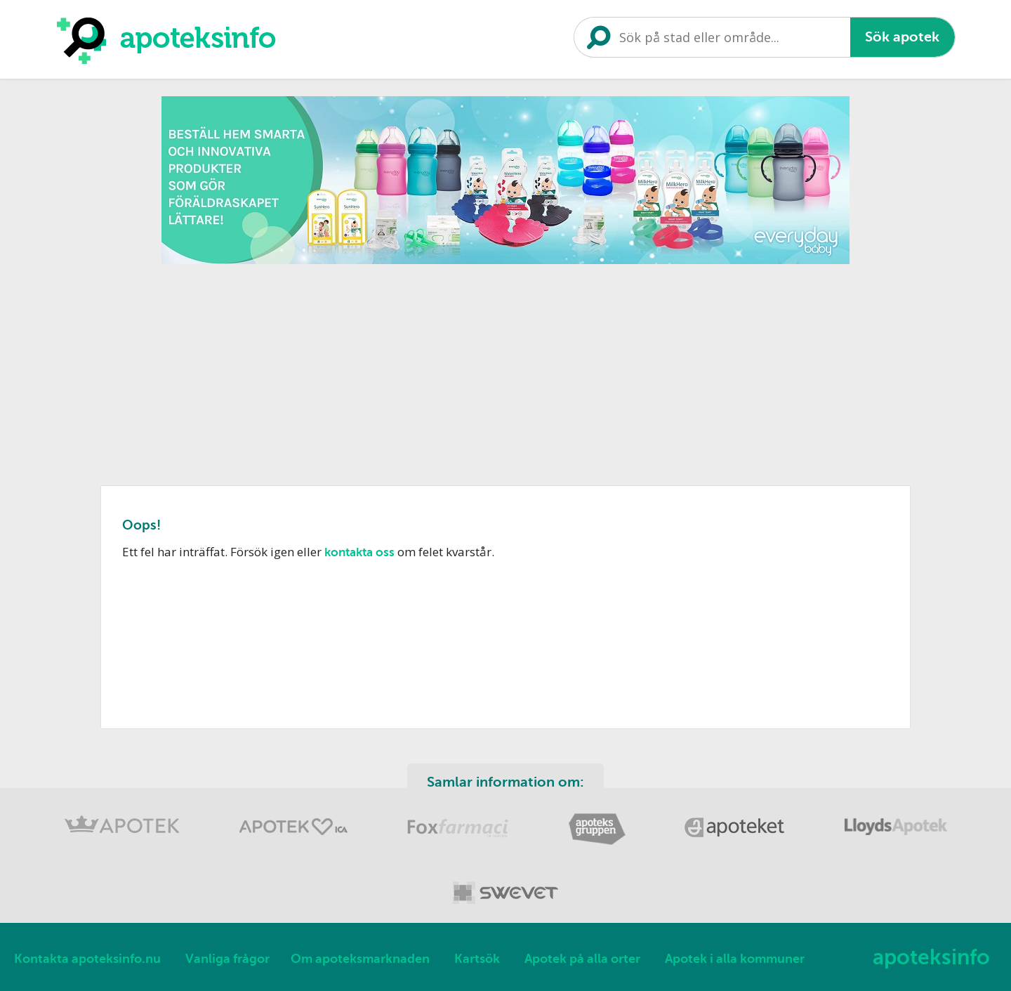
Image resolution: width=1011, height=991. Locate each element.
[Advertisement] (505, 370)
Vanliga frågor (227, 959)
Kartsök (477, 959)
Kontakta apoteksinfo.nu (87, 959)
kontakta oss (359, 552)
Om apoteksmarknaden (360, 959)
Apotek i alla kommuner (735, 959)
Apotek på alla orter (582, 959)
